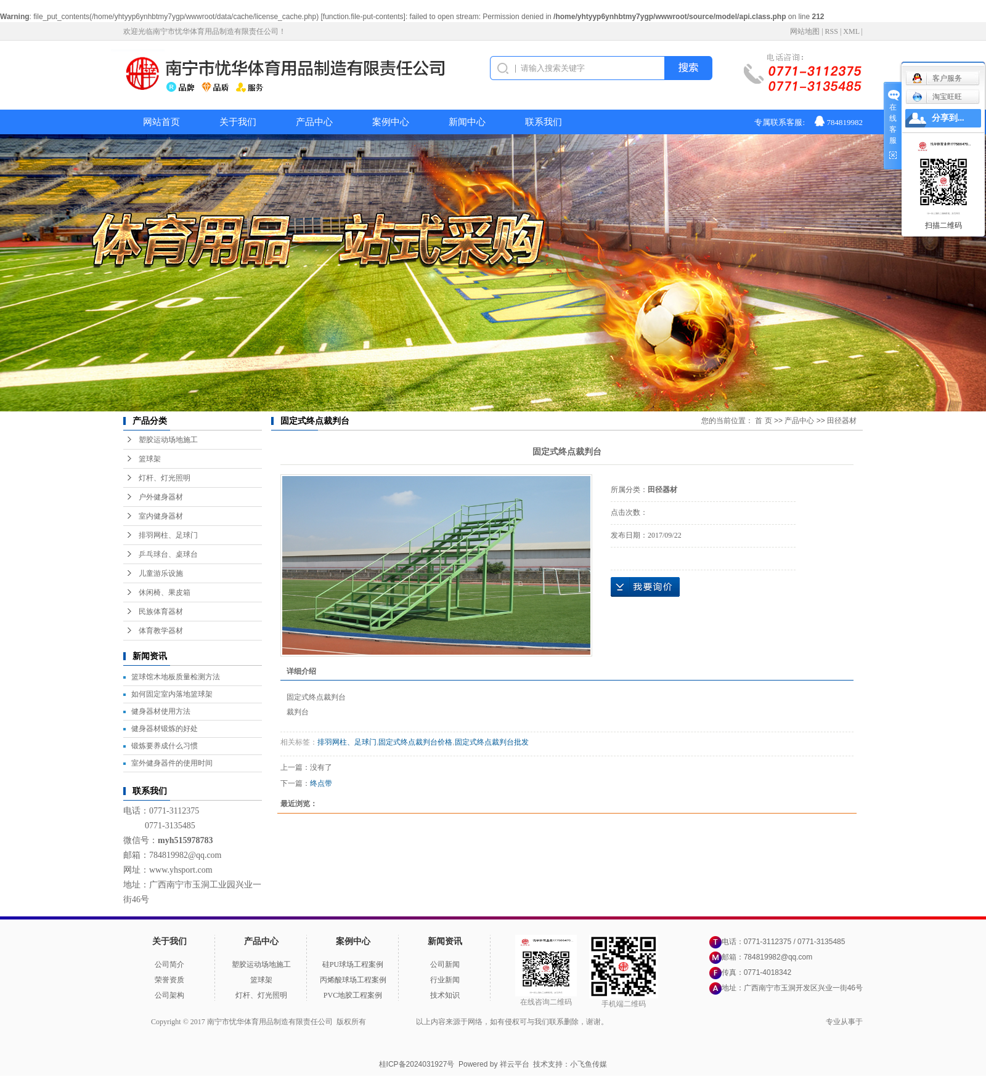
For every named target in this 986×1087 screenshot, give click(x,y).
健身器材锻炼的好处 (164, 728)
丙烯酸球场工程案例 (353, 980)
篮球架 (150, 459)
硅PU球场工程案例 (352, 964)
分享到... (948, 118)
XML (851, 31)
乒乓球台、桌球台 (168, 554)
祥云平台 (514, 1064)
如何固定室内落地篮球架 (172, 694)
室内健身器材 (161, 516)
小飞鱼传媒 (588, 1064)
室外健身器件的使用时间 (172, 763)
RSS (831, 31)
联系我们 (543, 122)
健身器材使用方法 (160, 711)
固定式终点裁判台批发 (492, 742)
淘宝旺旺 (937, 97)
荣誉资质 (169, 980)
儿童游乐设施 (161, 573)
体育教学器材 (161, 630)
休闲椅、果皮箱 (164, 592)
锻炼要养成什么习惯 (164, 746)
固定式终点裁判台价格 (415, 742)
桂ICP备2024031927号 (417, 1064)
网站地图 (805, 31)
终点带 (321, 783)
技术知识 (445, 995)
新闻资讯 (445, 941)
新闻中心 (467, 122)
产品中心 (314, 122)
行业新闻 (445, 980)
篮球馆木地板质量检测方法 (175, 677)
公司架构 (169, 995)
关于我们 (237, 122)
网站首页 (161, 122)
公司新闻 (445, 964)
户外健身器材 (161, 497)
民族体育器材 (161, 611)
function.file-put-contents (363, 16)
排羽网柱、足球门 (168, 535)
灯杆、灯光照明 (164, 478)
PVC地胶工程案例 (353, 995)
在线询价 (645, 587)
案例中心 (390, 122)
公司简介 (169, 964)
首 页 (763, 420)
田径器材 (842, 420)
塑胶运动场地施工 (168, 439)
